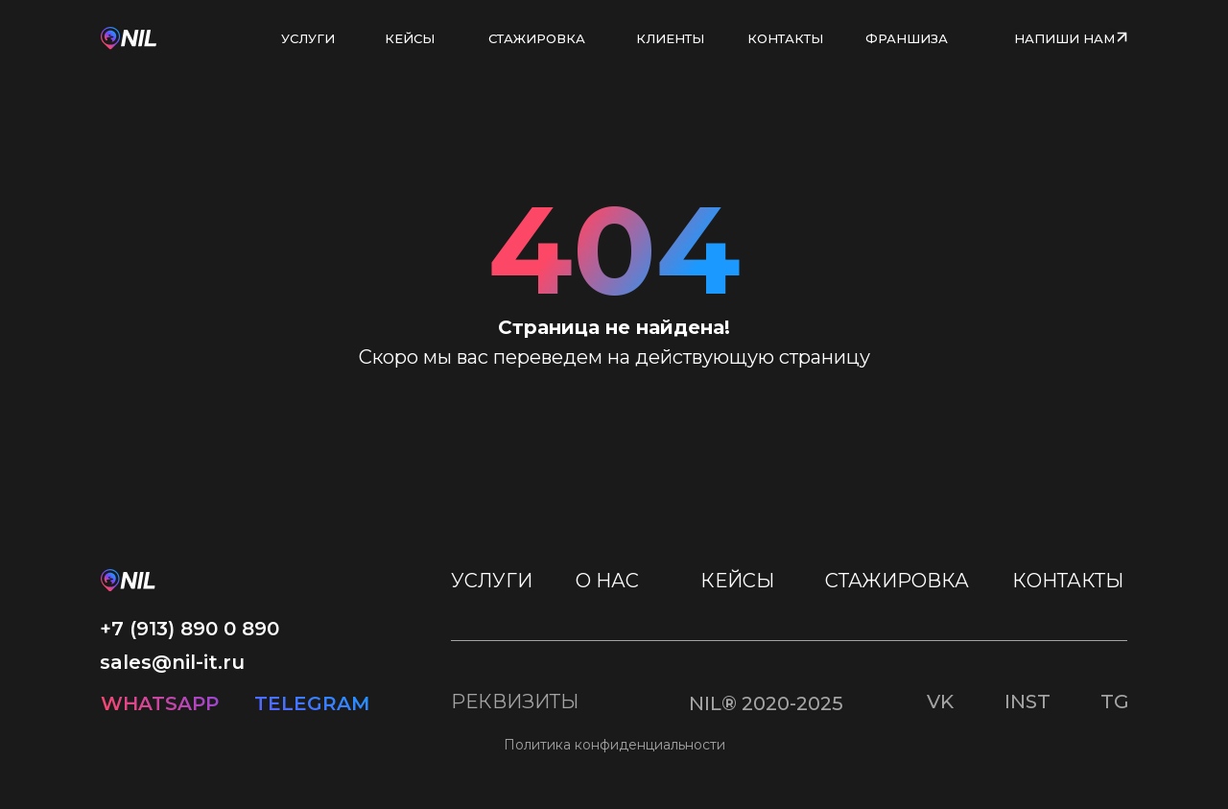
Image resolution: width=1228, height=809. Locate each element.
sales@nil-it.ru (172, 662)
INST (1027, 701)
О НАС (607, 580)
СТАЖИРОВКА (536, 38)
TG (1114, 701)
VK (940, 701)
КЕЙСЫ (410, 38)
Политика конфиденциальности (614, 744)
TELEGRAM (311, 703)
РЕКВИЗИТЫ (515, 701)
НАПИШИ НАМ (1064, 38)
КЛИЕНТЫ (670, 38)
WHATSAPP (160, 703)
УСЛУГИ (308, 38)
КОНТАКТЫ (785, 38)
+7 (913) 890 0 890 (189, 628)
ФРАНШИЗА (906, 38)
